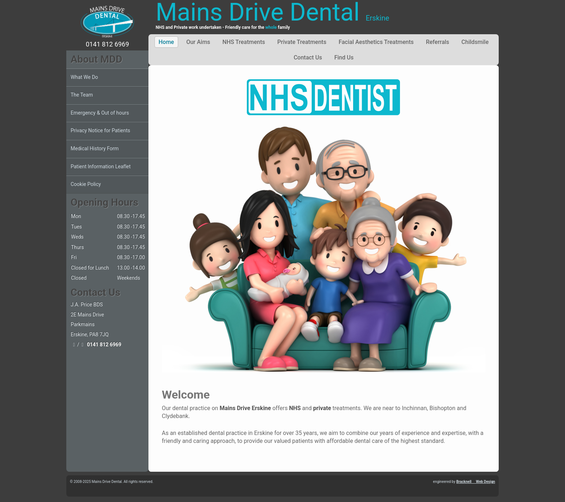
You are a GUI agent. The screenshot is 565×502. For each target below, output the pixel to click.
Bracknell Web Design (475, 482)
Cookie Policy (86, 184)
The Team (82, 95)
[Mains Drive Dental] (107, 21)
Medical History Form (95, 148)
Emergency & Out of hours (100, 113)
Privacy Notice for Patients (100, 130)
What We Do (84, 77)
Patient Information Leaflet (101, 166)
